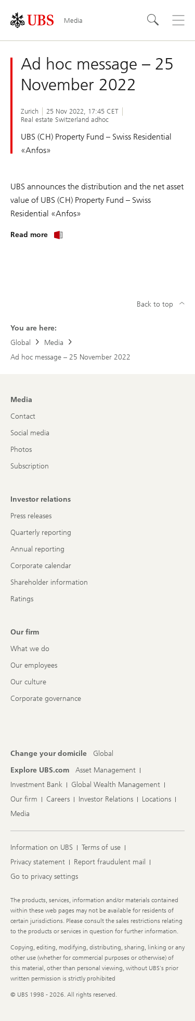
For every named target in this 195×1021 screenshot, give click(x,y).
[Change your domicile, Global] (103, 754)
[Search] (153, 20)
